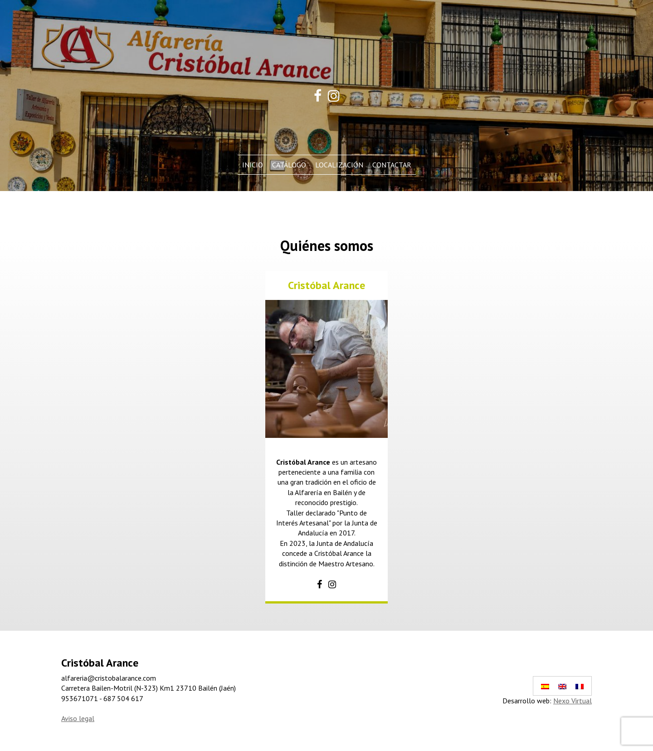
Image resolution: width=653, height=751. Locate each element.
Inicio (252, 164)
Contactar (391, 164)
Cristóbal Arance (326, 285)
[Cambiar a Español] (545, 686)
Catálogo (289, 164)
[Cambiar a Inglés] (562, 686)
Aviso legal (77, 718)
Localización (339, 164)
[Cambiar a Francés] (579, 686)
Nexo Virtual (572, 700)
